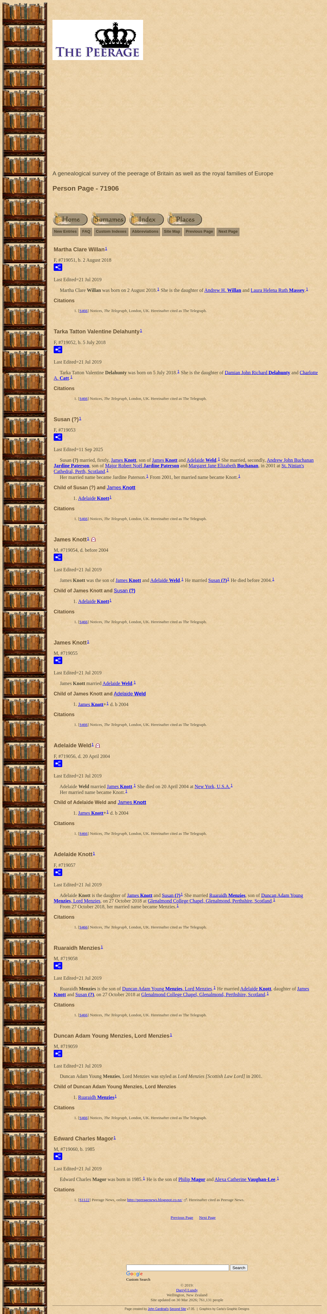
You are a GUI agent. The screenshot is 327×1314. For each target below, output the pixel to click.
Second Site (178, 1309)
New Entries (65, 231)
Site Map (172, 231)
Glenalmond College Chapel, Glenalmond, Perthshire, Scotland (209, 900)
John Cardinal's (158, 1309)
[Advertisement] (187, 116)
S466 (83, 310)
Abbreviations (145, 231)
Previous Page (199, 231)
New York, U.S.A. (212, 786)
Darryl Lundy (187, 1290)
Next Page (228, 231)
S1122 (84, 1199)
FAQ (86, 231)
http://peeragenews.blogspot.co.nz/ (154, 1199)
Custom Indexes (111, 231)
